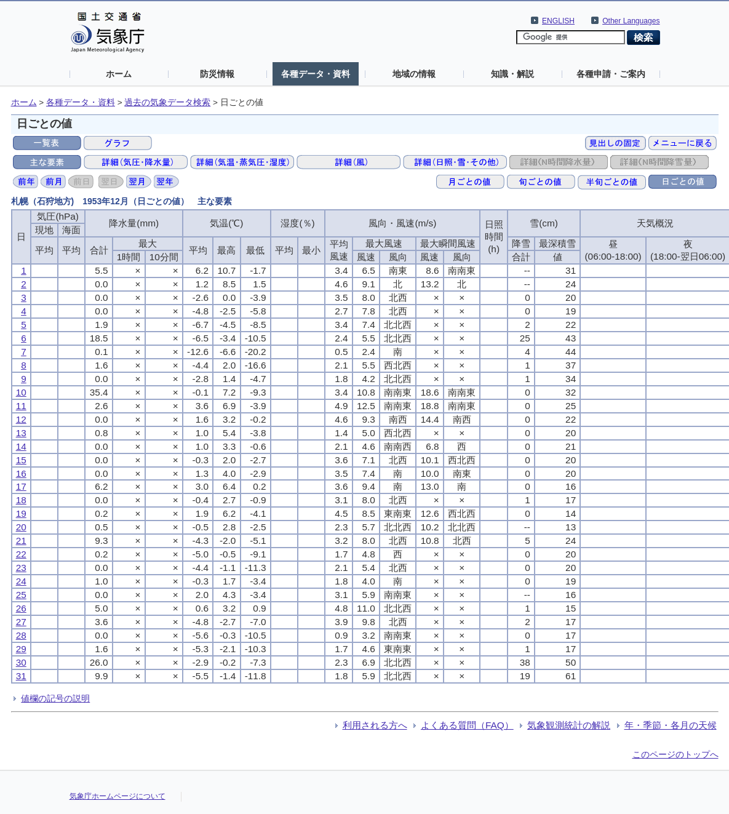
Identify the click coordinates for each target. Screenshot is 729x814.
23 (21, 567)
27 (21, 621)
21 (21, 540)
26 (21, 608)
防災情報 (217, 74)
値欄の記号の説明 (55, 698)
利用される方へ (375, 725)
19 (21, 513)
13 (21, 433)
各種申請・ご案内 (610, 74)
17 (21, 486)
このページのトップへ (675, 754)
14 (21, 446)
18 (21, 500)
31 (21, 676)
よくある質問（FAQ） (467, 725)
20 (21, 527)
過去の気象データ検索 (167, 102)
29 (21, 649)
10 (21, 392)
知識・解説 (512, 74)
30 (21, 662)
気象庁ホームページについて (117, 796)
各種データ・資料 (315, 74)
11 (21, 406)
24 (21, 581)
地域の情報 (414, 74)
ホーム (119, 74)
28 (21, 635)
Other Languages (630, 21)
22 (21, 554)
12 (21, 419)
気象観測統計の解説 (568, 725)
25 (21, 594)
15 (21, 460)
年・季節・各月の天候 (670, 725)
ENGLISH (558, 21)
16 (21, 473)
